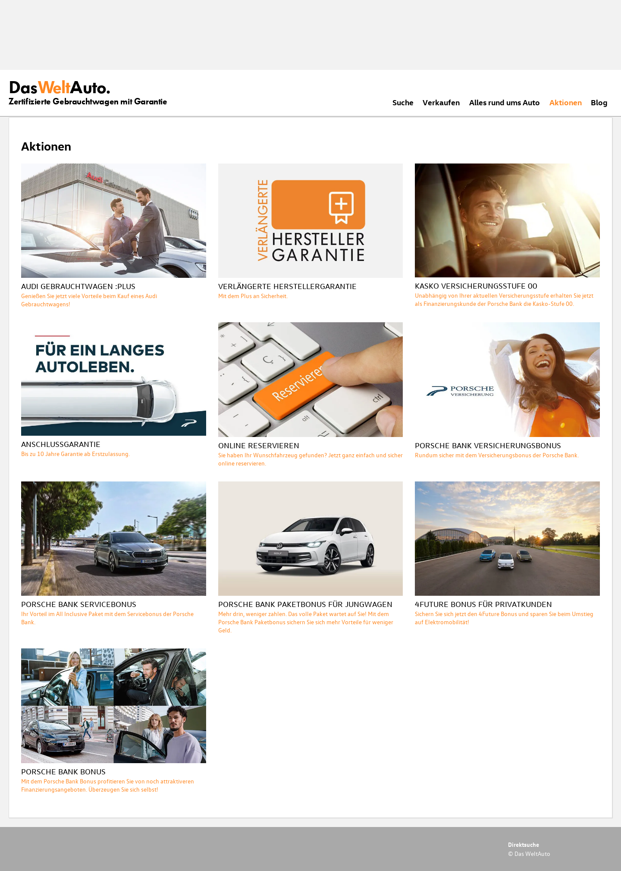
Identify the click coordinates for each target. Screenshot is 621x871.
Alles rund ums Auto (504, 102)
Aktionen (565, 102)
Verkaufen (441, 102)
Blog (599, 102)
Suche (403, 102)
